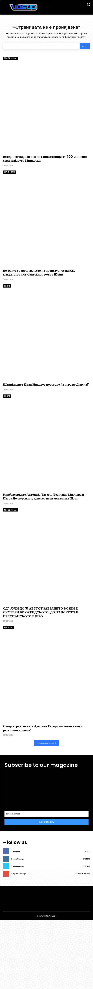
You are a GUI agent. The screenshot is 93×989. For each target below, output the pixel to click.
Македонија (10, 58)
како (87, 851)
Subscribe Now (46, 822)
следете (86, 859)
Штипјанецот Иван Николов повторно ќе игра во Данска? (46, 384)
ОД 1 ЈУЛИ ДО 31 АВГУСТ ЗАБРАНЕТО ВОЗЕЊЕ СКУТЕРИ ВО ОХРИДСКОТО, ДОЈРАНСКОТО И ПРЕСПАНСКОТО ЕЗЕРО (40, 612)
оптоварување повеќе (46, 743)
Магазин (8, 628)
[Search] (85, 46)
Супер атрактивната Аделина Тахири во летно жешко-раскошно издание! (43, 728)
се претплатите (83, 874)
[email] (46, 814)
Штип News (9, 172)
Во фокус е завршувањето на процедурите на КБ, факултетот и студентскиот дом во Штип (39, 272)
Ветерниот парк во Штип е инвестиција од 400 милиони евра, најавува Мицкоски (45, 158)
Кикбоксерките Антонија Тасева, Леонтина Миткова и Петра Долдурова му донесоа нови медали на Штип (43, 496)
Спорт (7, 286)
